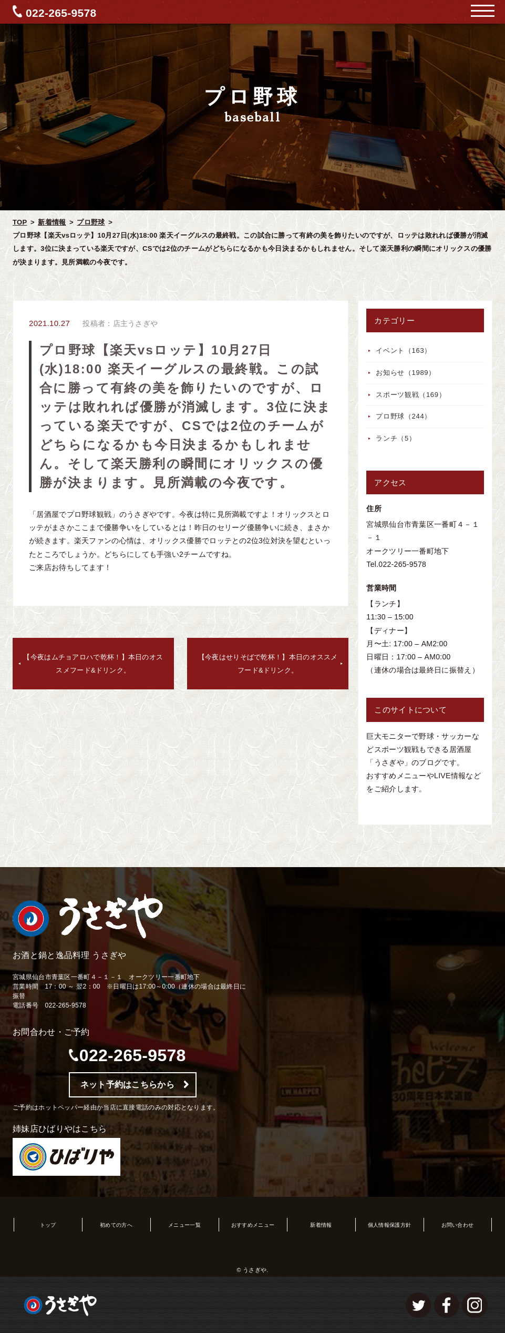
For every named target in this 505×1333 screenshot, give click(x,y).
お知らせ (405, 373)
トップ (48, 1225)
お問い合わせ (457, 1225)
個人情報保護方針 (389, 1225)
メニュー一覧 (184, 1225)
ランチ (396, 438)
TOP (20, 222)
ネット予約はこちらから (127, 1084)
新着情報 (52, 222)
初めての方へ (116, 1225)
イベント (403, 350)
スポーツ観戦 (411, 395)
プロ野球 (91, 222)
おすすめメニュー (252, 1225)
